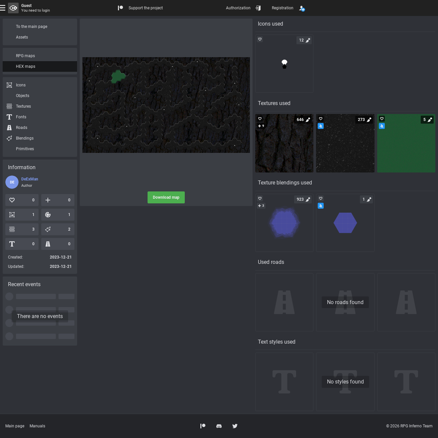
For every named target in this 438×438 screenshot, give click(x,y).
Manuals (37, 426)
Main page (14, 426)
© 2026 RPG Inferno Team (409, 426)
